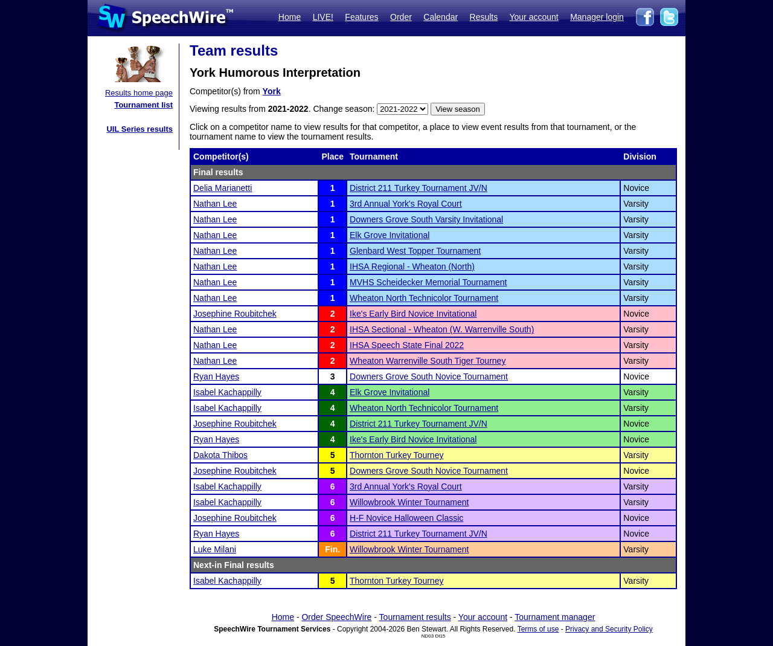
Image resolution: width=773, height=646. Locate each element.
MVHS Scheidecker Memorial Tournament (428, 282)
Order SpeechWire (336, 617)
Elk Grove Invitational (389, 235)
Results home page (139, 92)
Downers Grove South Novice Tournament (429, 376)
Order (401, 17)
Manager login (597, 17)
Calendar (440, 17)
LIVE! (323, 17)
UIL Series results (139, 129)
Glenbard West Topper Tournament (415, 251)
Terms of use (538, 629)
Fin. (332, 549)
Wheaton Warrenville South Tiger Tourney (427, 361)
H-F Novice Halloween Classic (406, 518)
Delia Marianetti (222, 188)
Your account (533, 17)
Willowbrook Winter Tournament (409, 502)
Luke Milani (214, 549)
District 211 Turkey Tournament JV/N (418, 188)
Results (484, 17)
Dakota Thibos (220, 455)
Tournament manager (555, 617)
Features (361, 17)
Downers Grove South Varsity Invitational (426, 219)
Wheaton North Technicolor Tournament (424, 298)
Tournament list (143, 104)
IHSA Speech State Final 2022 (407, 345)
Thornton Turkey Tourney (396, 455)
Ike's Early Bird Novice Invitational (413, 313)
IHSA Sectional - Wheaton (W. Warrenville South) (442, 329)
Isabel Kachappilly (227, 392)
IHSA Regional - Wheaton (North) (412, 266)
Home (289, 17)
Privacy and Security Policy (609, 629)
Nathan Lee (215, 203)
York (272, 91)
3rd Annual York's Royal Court (406, 203)
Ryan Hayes (216, 376)
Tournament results (415, 617)
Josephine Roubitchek (235, 313)
